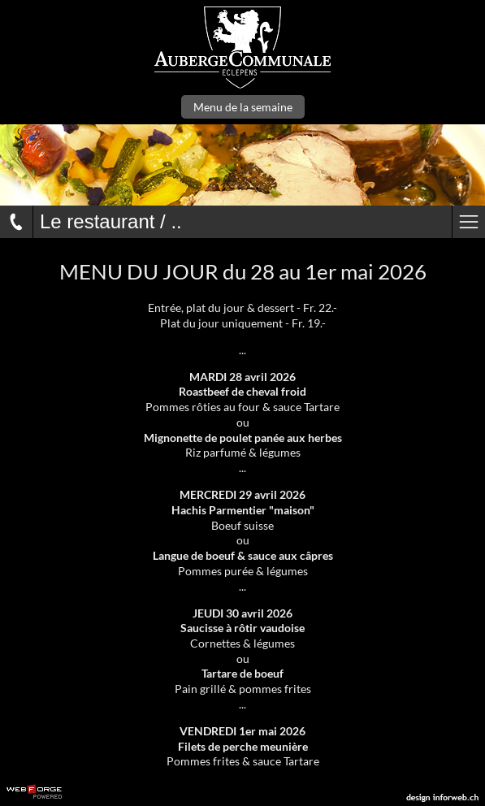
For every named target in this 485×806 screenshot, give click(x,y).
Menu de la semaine (242, 107)
